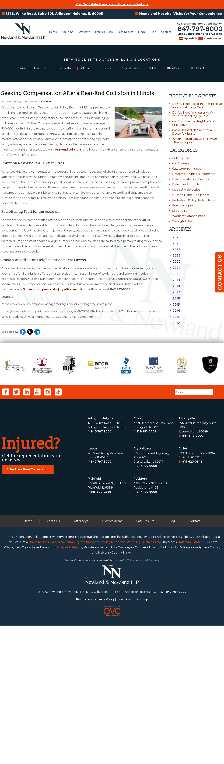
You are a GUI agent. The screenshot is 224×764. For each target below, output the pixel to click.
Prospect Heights (69, 685)
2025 (174, 243)
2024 (175, 249)
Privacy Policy (104, 737)
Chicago (139, 556)
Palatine (36, 680)
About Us (67, 31)
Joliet (183, 587)
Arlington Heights (100, 556)
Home (53, 31)
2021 (174, 268)
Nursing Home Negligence (191, 195)
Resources (84, 737)
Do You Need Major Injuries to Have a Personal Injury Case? (197, 105)
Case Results (125, 31)
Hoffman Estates (190, 680)
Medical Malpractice (186, 189)
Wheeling (134, 680)
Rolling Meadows (113, 680)
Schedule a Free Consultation (27, 607)
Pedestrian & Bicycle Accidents (193, 200)
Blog (153, 31)
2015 (174, 304)
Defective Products (186, 184)
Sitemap (142, 737)
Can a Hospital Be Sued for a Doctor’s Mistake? (192, 131)
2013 (174, 317)
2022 (174, 261)
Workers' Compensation (189, 216)
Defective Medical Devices (190, 179)
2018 (174, 286)
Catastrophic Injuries (186, 168)
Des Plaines (51, 680)
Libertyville (187, 556)
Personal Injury (183, 205)
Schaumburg (70, 680)
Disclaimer (125, 737)
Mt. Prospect (90, 680)
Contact (166, 31)
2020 (175, 274)
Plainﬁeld (94, 617)
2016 (174, 298)
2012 (174, 323)
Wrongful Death (183, 221)
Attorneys (84, 31)
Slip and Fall (180, 210)
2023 (174, 255)
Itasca (92, 587)
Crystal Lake (143, 587)
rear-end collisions (68, 149)
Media (142, 31)
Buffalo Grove (152, 680)
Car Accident (44, 101)
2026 (175, 237)
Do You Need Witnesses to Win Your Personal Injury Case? (193, 114)
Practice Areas (104, 31)
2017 (174, 292)
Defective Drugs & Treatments (193, 174)
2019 (174, 280)
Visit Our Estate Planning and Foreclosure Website (112, 4)
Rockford (140, 617)
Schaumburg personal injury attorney (50, 289)
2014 (174, 310)
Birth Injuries (181, 158)
